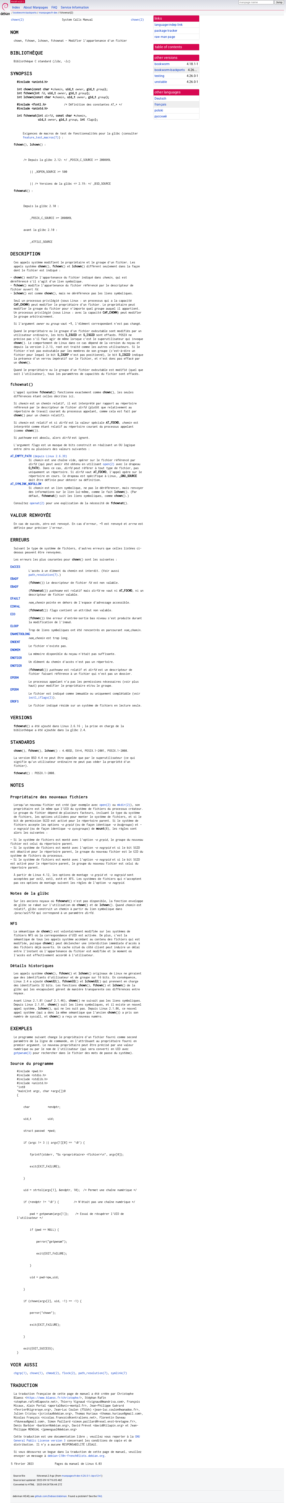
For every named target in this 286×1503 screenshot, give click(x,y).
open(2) (108, 464)
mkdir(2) (123, 804)
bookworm (162, 64)
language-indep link (169, 25)
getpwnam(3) (23, 1053)
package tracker (166, 31)
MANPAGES (17, 1)
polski (159, 110)
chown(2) (17, 19)
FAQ (54, 7)
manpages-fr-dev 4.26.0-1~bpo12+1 (81, 1475)
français (160, 104)
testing (159, 76)
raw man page (165, 37)
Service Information (75, 7)
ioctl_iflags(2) (41, 697)
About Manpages (35, 7)
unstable (161, 82)
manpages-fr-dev (48, 12)
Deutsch (160, 98)
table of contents (168, 47)
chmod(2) (52, 1373)
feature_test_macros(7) (40, 137)
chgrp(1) (20, 1373)
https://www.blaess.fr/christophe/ (53, 1397)
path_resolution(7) (43, 574)
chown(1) (36, 1373)
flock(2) (68, 1373)
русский (161, 116)
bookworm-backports (25, 12)
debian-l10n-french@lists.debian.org (76, 1455)
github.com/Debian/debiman (51, 1496)
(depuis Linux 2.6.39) (38, 456)
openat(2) (37, 503)
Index (16, 7)
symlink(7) (119, 1373)
